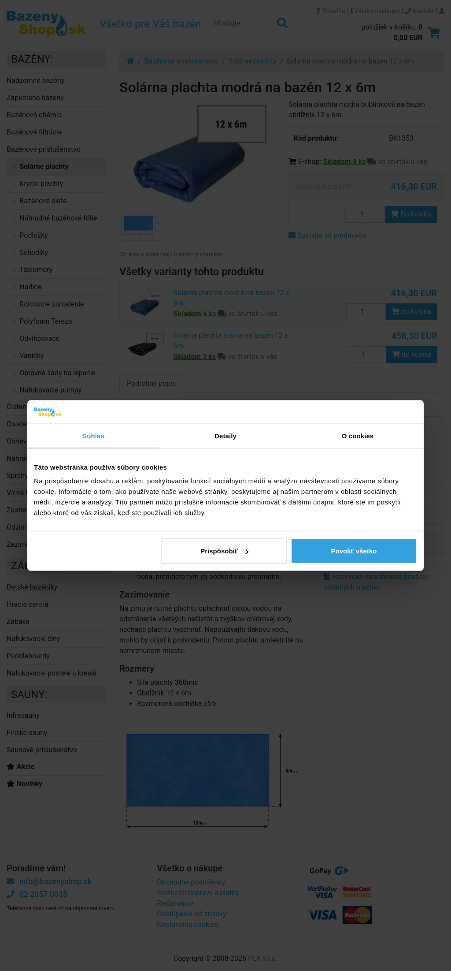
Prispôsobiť (224, 551)
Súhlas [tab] (93, 435)
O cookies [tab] (358, 435)
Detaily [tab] (225, 435)
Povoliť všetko (354, 551)
